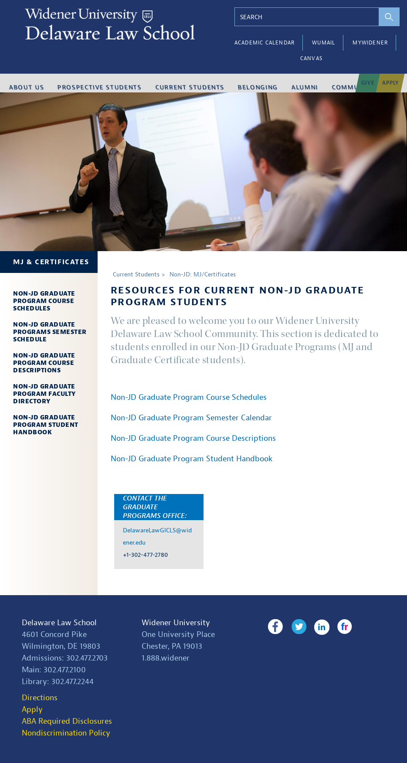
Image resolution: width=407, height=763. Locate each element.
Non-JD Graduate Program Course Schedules (44, 301)
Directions (40, 698)
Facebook (275, 627)
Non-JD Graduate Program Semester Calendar (191, 418)
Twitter (296, 627)
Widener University (176, 623)
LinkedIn (317, 627)
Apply (32, 710)
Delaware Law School (59, 623)
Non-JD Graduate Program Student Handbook (45, 425)
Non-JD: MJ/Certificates (203, 274)
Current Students (136, 274)
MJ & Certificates (51, 262)
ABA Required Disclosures (67, 721)
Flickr (338, 627)
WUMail (323, 42)
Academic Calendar (264, 42)
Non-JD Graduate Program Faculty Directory (44, 394)
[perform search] (390, 16)
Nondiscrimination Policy (66, 733)
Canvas (311, 58)
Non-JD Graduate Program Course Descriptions (44, 363)
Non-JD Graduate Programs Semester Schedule (50, 332)
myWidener (370, 42)
